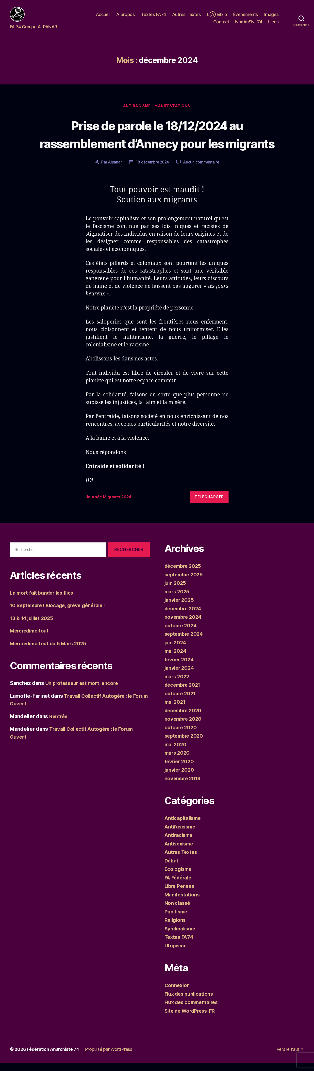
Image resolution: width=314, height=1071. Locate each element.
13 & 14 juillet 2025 (33, 626)
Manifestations (174, 114)
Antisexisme (180, 851)
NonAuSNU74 (248, 25)
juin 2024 (176, 650)
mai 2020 (176, 752)
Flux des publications (191, 1002)
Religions (176, 928)
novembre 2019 (184, 786)
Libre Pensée (181, 894)
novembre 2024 (184, 625)
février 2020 (180, 769)
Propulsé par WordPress (110, 1057)
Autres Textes (186, 18)
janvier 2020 (180, 778)
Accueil (103, 18)
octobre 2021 (181, 701)
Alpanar (114, 170)
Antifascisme (181, 834)
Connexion (178, 993)
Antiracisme (137, 114)
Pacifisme (177, 919)
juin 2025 (176, 591)
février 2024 (180, 667)
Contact (221, 25)
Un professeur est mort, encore (83, 691)
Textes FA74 (153, 18)
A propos (125, 18)
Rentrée (58, 724)
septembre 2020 (185, 744)
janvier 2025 (180, 608)
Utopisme (176, 953)
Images (271, 18)
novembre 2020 (184, 727)
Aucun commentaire (202, 170)
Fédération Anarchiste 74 (54, 1057)
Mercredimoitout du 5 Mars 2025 (50, 651)
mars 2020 (178, 761)
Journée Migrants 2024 (110, 505)
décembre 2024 (184, 616)
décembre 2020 (184, 718)
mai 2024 (176, 659)
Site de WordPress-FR (192, 1019)
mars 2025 (178, 599)
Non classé (178, 911)
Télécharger (209, 505)
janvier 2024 (180, 676)
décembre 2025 (184, 574)
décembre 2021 (184, 693)
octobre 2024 (181, 633)
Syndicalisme (181, 936)
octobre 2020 (181, 735)
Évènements (245, 18)
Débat (172, 868)
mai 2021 (176, 710)
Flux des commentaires (193, 1010)
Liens (273, 25)
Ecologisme (179, 877)
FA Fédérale (179, 885)
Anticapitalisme (184, 826)
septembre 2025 (185, 582)
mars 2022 (178, 684)
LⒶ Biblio (217, 18)
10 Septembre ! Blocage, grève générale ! (61, 613)
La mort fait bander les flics (43, 601)
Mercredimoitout (30, 639)
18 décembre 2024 (152, 170)
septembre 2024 (185, 642)
